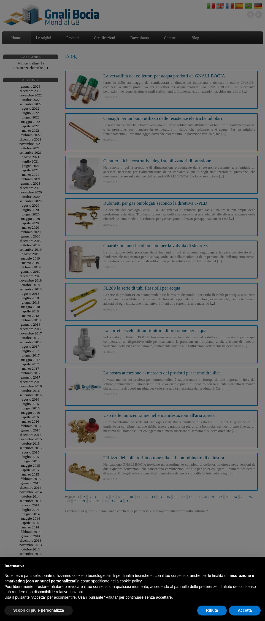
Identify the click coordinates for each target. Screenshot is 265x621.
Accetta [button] (245, 610)
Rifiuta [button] (212, 610)
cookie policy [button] (131, 581)
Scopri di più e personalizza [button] (38, 610)
